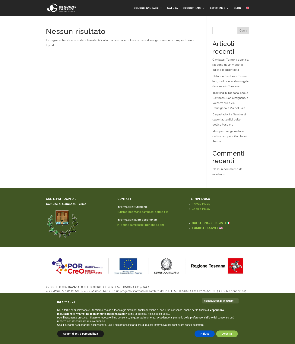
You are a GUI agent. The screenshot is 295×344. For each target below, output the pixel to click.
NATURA (172, 8)
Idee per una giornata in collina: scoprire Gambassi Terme (229, 136)
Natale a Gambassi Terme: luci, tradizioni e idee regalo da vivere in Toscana (230, 81)
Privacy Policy (201, 204)
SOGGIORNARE (192, 8)
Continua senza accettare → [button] (220, 300)
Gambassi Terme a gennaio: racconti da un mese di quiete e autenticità (230, 65)
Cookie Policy (201, 209)
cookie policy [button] (161, 313)
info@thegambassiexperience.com (140, 225)
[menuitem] (247, 11)
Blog (237, 8)
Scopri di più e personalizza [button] (80, 333)
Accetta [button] (227, 333)
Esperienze (217, 8)
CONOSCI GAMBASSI (146, 8)
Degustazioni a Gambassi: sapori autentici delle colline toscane (229, 119)
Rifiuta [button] (205, 333)
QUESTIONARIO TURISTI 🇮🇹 (211, 223)
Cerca (243, 30)
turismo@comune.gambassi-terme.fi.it (142, 212)
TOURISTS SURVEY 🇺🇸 (207, 228)
